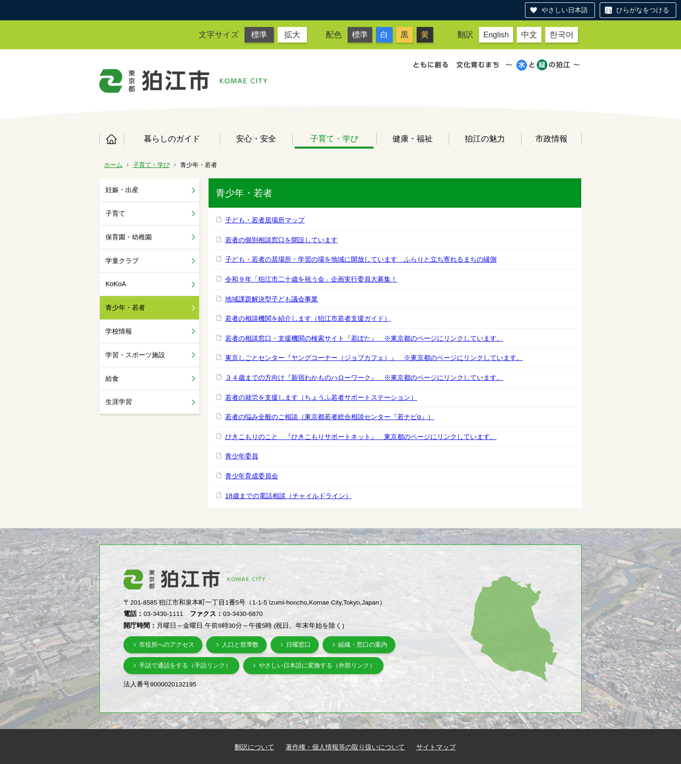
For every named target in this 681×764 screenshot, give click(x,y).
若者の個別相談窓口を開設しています (281, 240)
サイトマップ (436, 747)
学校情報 (118, 331)
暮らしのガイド (172, 138)
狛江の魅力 (485, 138)
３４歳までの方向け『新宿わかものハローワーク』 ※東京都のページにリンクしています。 (364, 377)
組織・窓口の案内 (362, 644)
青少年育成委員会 (251, 476)
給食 (112, 378)
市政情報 (551, 138)
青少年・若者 (125, 307)
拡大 (292, 34)
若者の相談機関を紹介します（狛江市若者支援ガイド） (308, 318)
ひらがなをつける (642, 10)
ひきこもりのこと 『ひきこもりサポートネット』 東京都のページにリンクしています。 (361, 436)
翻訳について (254, 747)
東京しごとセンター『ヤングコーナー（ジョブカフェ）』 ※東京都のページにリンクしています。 (374, 357)
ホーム (111, 139)
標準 (259, 34)
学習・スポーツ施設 (135, 355)
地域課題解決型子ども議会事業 (271, 299)
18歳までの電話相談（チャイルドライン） (288, 496)
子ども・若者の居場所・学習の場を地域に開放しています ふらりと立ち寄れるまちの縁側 (361, 259)
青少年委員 (241, 456)
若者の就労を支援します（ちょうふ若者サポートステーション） (321, 397)
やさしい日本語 (564, 10)
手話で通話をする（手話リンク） (185, 665)
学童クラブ (122, 260)
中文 (529, 34)
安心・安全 (256, 138)
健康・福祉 (413, 138)
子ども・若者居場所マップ (265, 220)
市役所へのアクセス (166, 644)
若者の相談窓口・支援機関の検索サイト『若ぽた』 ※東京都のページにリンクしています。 (364, 338)
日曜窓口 (298, 644)
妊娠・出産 (122, 189)
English (496, 34)
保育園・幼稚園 (128, 237)
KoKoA (115, 284)
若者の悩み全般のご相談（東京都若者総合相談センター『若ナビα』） (329, 417)
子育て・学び (334, 138)
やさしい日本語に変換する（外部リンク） (317, 665)
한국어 (562, 34)
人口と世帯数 (240, 644)
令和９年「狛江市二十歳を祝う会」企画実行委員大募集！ (311, 279)
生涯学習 (118, 401)
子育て (115, 213)
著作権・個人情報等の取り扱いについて (345, 747)
